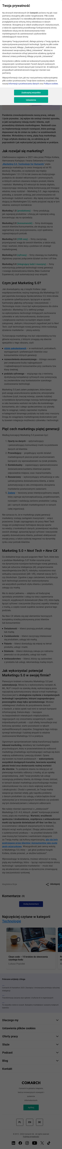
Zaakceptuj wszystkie (31, 92)
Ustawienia (31, 100)
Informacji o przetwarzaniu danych (23, 83)
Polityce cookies (51, 83)
